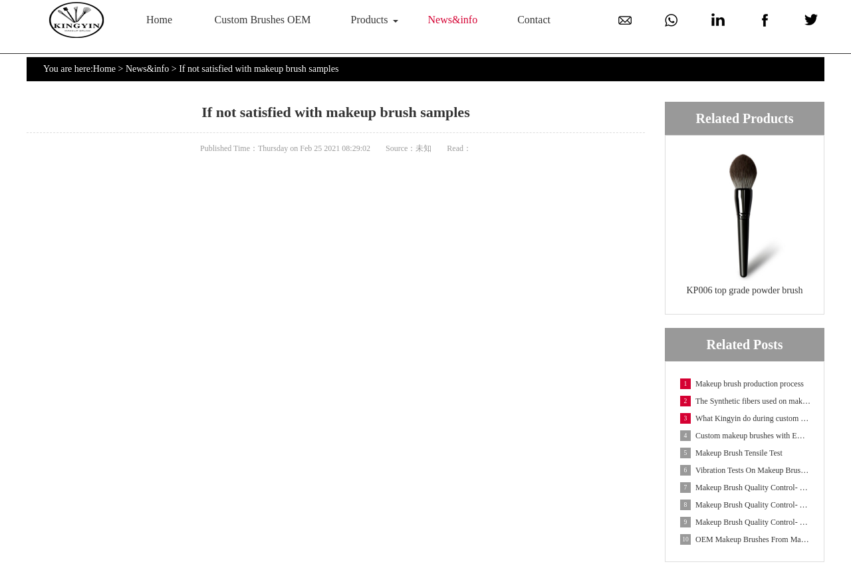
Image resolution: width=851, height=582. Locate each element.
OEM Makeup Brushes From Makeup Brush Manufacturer (745, 539)
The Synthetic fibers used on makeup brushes (745, 401)
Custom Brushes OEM (263, 19)
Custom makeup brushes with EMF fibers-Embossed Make (745, 435)
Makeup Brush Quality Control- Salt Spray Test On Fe (745, 522)
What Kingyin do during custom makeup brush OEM (745, 418)
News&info (453, 19)
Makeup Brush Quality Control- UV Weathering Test (745, 487)
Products (369, 19)
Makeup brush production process (742, 383)
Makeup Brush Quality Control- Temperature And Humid (745, 505)
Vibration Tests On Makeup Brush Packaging (745, 470)
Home (159, 19)
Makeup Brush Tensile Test (731, 453)
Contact (533, 19)
